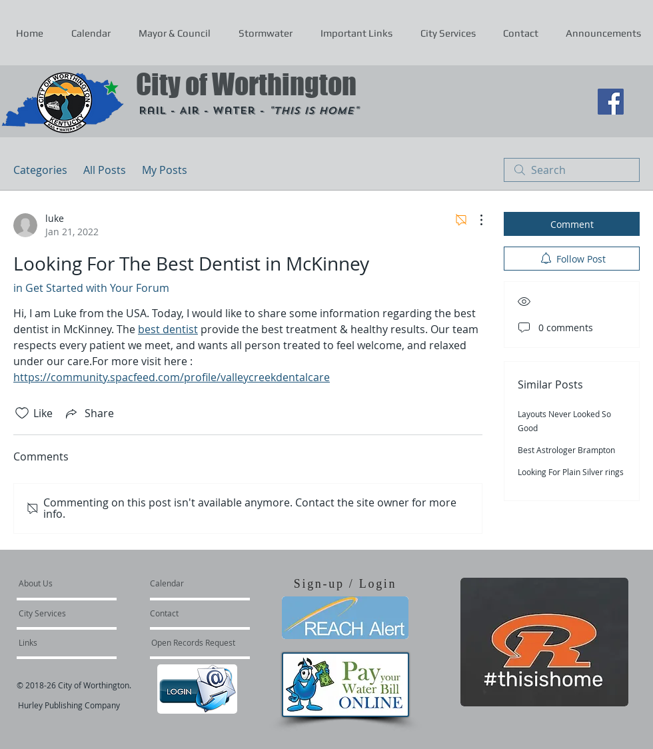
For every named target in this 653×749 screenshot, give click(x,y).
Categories (40, 170)
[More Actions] (474, 220)
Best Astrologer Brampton (566, 449)
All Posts (104, 170)
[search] (572, 170)
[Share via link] (88, 413)
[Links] (55, 642)
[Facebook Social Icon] (611, 102)
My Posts (164, 170)
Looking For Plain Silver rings (571, 471)
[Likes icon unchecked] (22, 413)
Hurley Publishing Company (69, 705)
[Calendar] (188, 583)
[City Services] (57, 613)
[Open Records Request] (193, 642)
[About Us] (70, 583)
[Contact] (186, 613)
